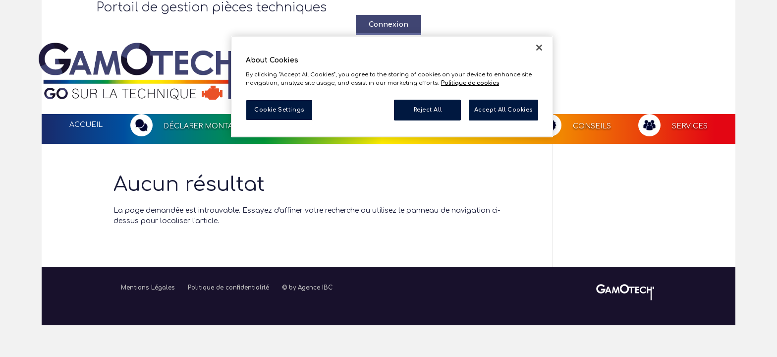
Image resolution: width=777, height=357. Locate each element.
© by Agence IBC (307, 248)
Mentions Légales (148, 248)
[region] (392, 86)
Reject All (428, 110)
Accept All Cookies (503, 110)
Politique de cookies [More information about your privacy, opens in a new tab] (470, 83)
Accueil (86, 85)
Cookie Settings (279, 110)
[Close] (539, 48)
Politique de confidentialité (228, 248)
